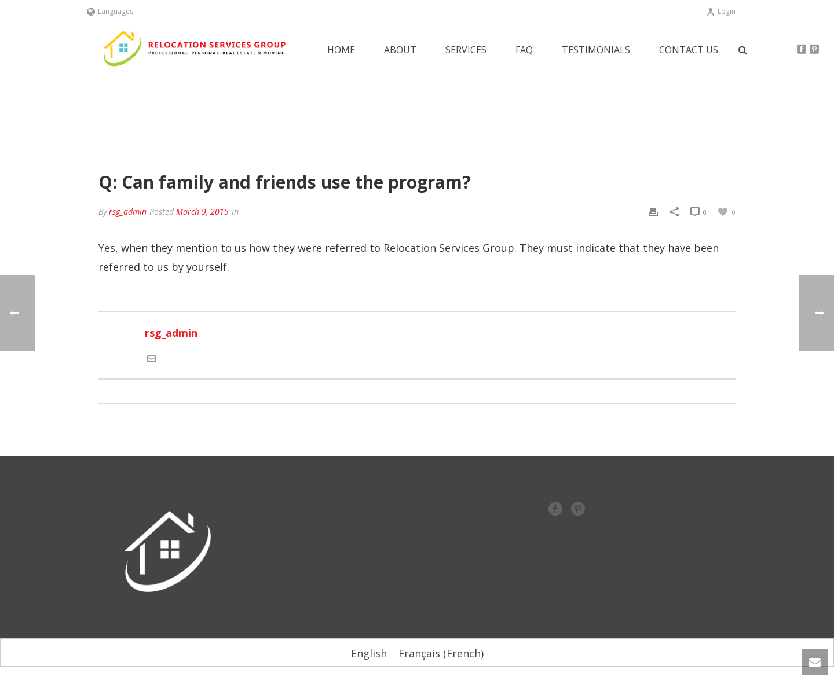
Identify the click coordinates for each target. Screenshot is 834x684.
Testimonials (596, 50)
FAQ (524, 50)
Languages (110, 11)
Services (466, 50)
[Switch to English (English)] (369, 653)
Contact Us (688, 50)
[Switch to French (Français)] (441, 653)
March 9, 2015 (202, 211)
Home (341, 50)
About (400, 50)
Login (721, 11)
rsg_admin (128, 211)
